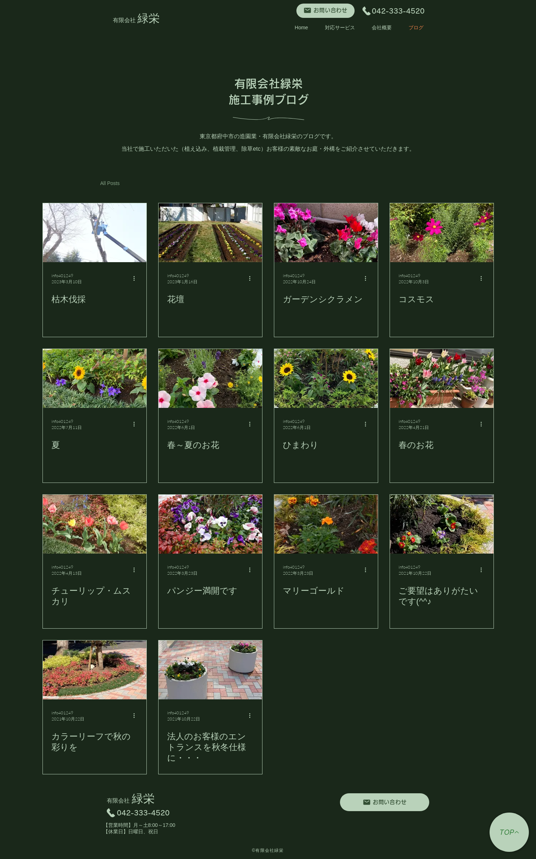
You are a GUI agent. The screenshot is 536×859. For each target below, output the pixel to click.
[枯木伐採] (94, 232)
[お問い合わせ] (325, 11)
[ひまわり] (326, 378)
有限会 (125, 20)
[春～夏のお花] (210, 378)
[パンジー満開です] (210, 524)
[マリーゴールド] (326, 524)
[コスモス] (442, 232)
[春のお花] (442, 378)
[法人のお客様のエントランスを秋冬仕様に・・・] (210, 669)
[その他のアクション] (136, 278)
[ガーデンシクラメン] (326, 232)
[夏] (94, 378)
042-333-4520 (401, 11)
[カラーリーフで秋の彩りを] (94, 669)
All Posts (110, 183)
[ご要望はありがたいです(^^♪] (442, 524)
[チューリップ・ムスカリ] (94, 524)
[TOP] (509, 832)
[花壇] (210, 232)
